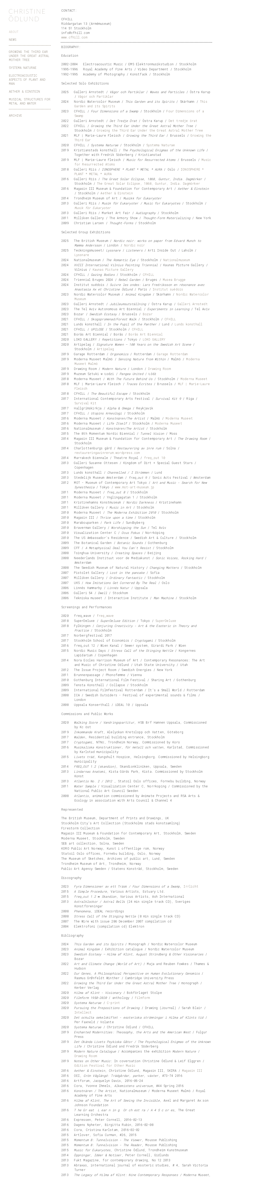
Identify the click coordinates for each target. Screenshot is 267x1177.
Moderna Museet (194, 379)
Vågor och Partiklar (95, 96)
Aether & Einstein (116, 193)
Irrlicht (190, 886)
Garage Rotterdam (172, 354)
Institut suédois (168, 289)
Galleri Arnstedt (193, 304)
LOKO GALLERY (154, 339)
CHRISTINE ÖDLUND (27, 15)
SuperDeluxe (165, 621)
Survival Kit (85, 403)
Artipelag (105, 349)
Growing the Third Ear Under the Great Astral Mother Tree (150, 130)
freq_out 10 (154, 458)
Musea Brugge (174, 280)
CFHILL (148, 274)
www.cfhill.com (74, 37)
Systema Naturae (160, 145)
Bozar (148, 314)
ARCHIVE (15, 115)
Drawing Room (159, 369)
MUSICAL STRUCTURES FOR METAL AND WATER (29, 101)
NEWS (12, 39)
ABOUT (13, 32)
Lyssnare (81, 255)
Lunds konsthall (188, 324)
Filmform (142, 998)
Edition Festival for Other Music (104, 1065)
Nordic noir (134, 245)
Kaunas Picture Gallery (113, 269)
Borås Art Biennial (146, 334)
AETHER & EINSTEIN (24, 91)
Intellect (83, 1012)
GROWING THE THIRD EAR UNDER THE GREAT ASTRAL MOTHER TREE (29, 56)
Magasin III (192, 1070)
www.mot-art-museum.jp (134, 487)
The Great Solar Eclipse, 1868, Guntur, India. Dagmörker (148, 183)
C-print (113, 1003)
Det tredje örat (183, 121)
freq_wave (105, 616)
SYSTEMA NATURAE (22, 68)
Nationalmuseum (176, 260)
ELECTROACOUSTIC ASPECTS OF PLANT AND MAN (27, 79)
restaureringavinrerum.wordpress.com (107, 453)
